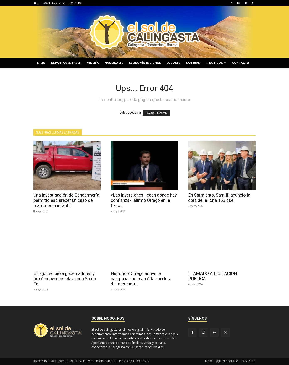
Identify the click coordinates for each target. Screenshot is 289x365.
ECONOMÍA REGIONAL (145, 63)
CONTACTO (74, 2)
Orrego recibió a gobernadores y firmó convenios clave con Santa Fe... (64, 278)
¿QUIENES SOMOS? (54, 2)
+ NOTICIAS (216, 63)
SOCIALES (173, 63)
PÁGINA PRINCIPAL (156, 112)
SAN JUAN (193, 63)
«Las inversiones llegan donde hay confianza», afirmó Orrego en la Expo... (144, 200)
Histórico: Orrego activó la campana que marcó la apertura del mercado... (141, 278)
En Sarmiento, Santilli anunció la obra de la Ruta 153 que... (219, 198)
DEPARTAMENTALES (66, 63)
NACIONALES (114, 63)
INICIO (36, 2)
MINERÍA (92, 63)
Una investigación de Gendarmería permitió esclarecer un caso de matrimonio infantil (66, 200)
